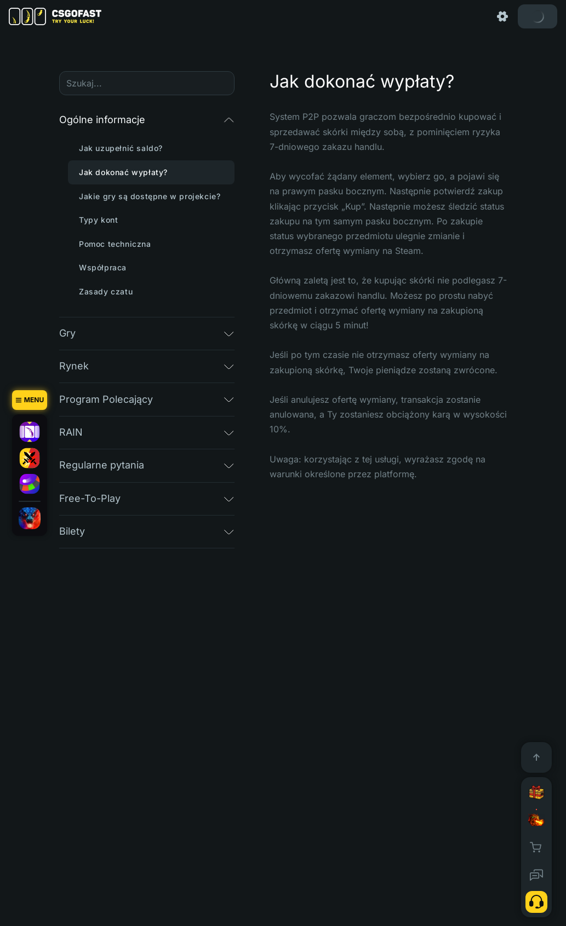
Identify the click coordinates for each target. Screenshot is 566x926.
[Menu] (29, 400)
